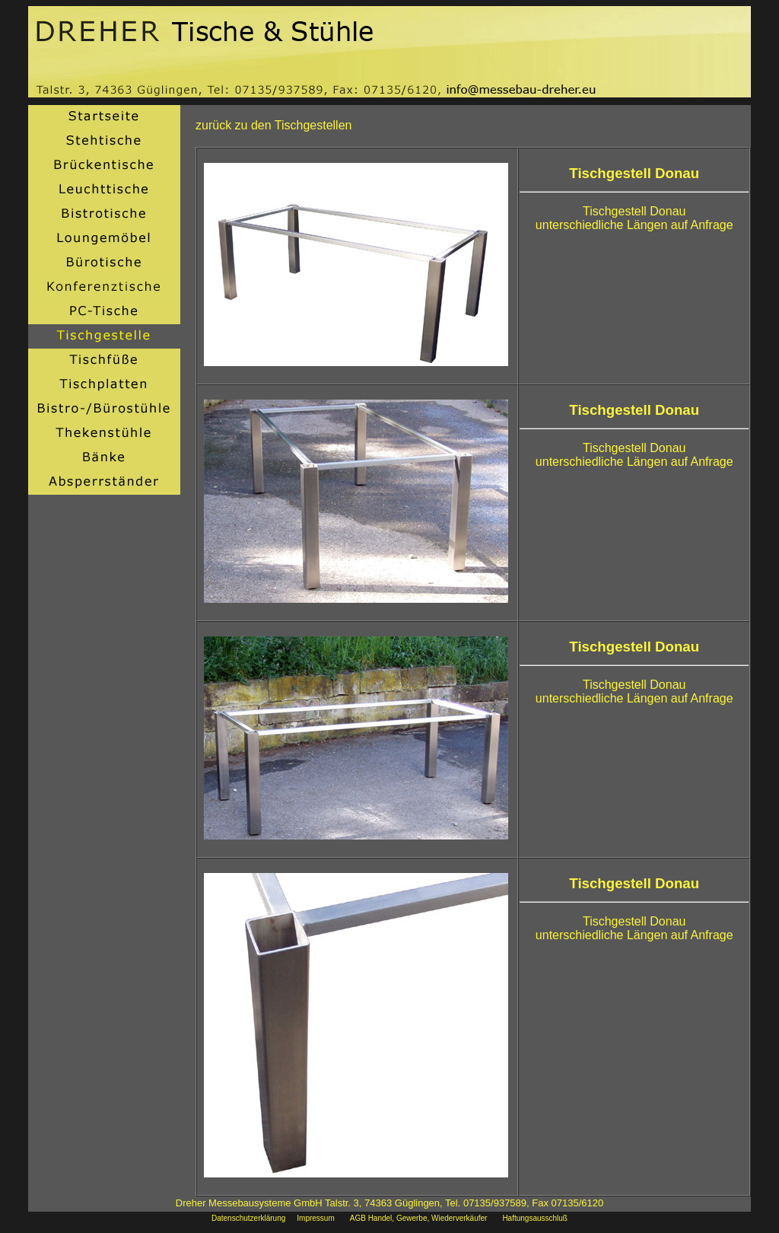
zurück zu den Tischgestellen (273, 125)
